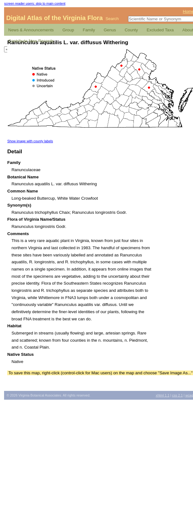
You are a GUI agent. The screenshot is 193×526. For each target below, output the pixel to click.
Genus (110, 30)
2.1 (177, 395)
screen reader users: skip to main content (34, 3)
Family (89, 30)
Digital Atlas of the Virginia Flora (54, 17)
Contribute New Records (31, 41)
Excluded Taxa (160, 30)
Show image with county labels (30, 141)
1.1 (162, 395)
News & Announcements (31, 30)
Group (68, 30)
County (131, 30)
